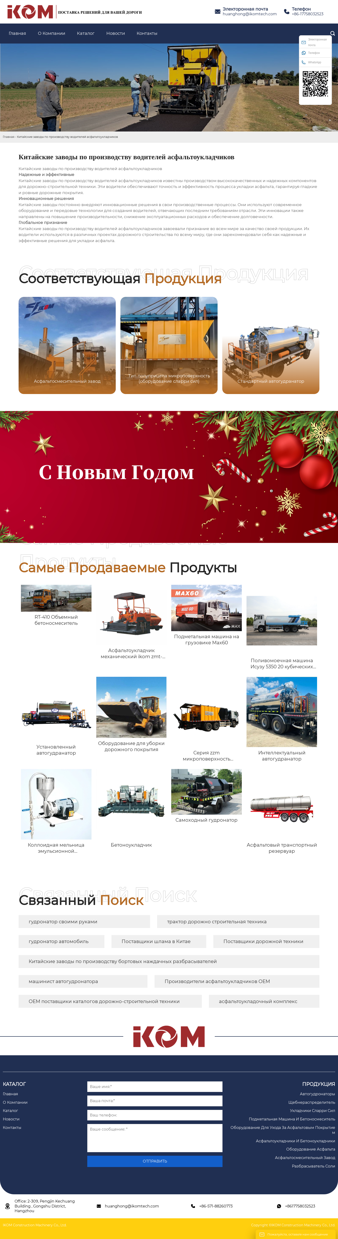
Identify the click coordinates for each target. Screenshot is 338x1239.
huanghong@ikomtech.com (250, 14)
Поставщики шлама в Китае (156, 941)
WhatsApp (311, 62)
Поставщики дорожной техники (263, 941)
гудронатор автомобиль (58, 941)
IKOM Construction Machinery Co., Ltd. (35, 1225)
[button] (310, 345)
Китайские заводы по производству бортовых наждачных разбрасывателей (123, 961)
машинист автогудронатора (63, 981)
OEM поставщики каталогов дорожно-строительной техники (104, 1001)
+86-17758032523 (307, 14)
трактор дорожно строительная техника (217, 921)
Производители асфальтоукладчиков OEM (217, 981)
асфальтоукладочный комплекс (258, 1001)
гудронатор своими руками (63, 921)
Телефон (311, 52)
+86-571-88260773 (216, 1206)
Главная (8, 137)
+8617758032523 (300, 1206)
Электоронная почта (314, 42)
